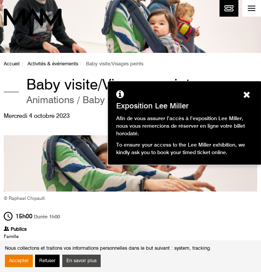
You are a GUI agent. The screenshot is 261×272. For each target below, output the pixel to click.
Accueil (12, 64)
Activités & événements (53, 64)
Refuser (47, 260)
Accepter (19, 260)
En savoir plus (81, 260)
